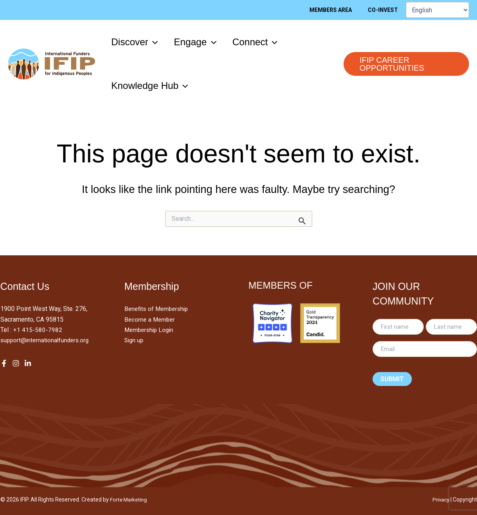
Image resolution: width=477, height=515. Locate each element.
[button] (136, 42)
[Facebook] (4, 363)
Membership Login (150, 330)
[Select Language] (437, 10)
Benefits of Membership (158, 308)
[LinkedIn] (27, 363)
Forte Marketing (130, 499)
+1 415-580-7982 (37, 330)
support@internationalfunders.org (46, 340)
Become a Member (150, 319)
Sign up (134, 340)
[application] (154, 42)
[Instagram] (15, 363)
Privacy (440, 499)
